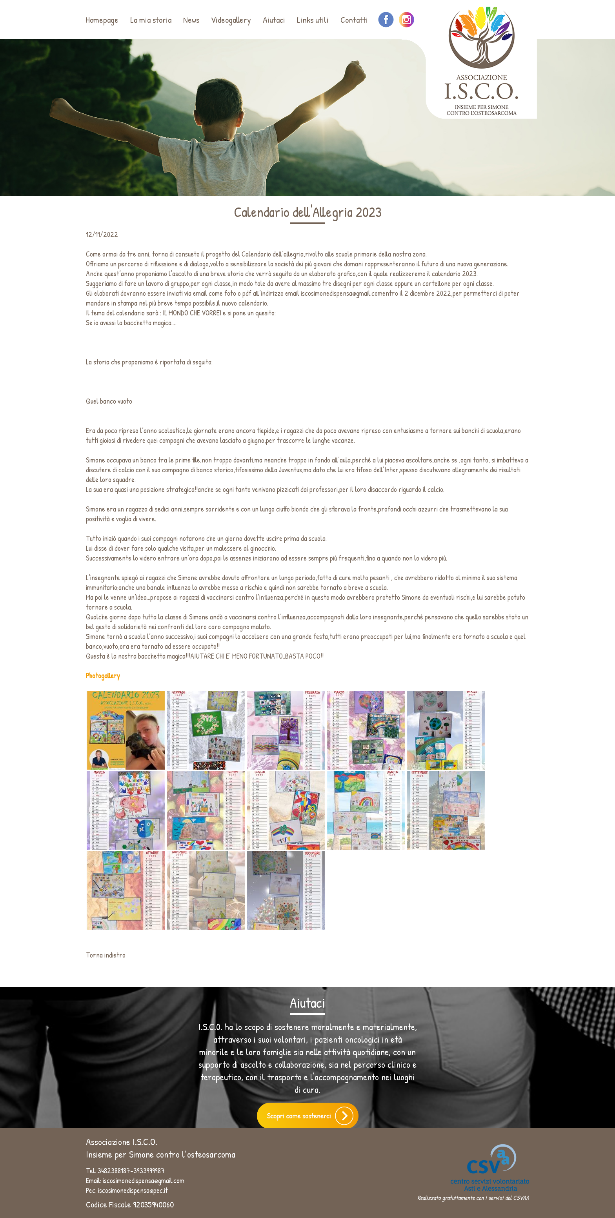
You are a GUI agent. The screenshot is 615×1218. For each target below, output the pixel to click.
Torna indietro (106, 955)
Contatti (354, 19)
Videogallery (231, 19)
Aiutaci (274, 19)
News (191, 19)
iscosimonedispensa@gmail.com (341, 293)
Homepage (102, 19)
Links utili (313, 19)
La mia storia (150, 19)
